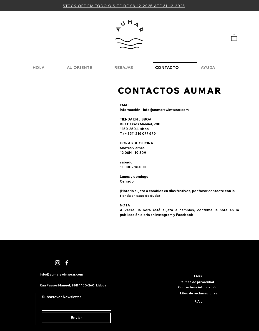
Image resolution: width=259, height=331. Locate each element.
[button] (234, 37)
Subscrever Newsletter (61, 297)
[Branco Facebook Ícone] (66, 262)
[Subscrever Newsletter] (75, 305)
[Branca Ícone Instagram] (57, 262)
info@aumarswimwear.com (166, 110)
